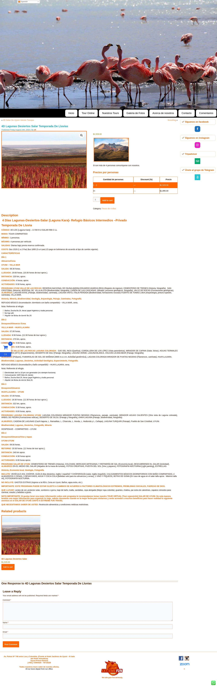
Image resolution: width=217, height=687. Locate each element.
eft (35, 130)
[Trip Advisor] (197, 161)
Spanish (23, 2)
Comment (7, 600)
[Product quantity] (96, 199)
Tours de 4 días (109, 208)
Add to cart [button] (8, 567)
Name (5, 623)
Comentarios (206, 113)
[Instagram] (197, 145)
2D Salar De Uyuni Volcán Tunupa (18, 120)
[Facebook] (197, 129)
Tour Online (88, 113)
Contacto (187, 113)
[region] (108, 54)
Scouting (172, 120)
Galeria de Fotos (135, 113)
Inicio (71, 113)
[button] (81, 135)
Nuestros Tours (110, 113)
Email (5, 632)
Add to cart (107, 200)
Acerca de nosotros (163, 113)
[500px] (197, 177)
